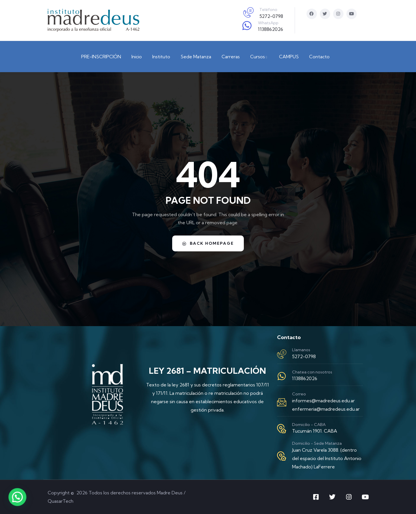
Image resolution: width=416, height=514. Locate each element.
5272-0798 (271, 16)
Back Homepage (208, 243)
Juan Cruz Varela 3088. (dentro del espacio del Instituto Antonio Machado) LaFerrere (326, 458)
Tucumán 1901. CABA (314, 431)
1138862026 (270, 29)
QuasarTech (60, 501)
